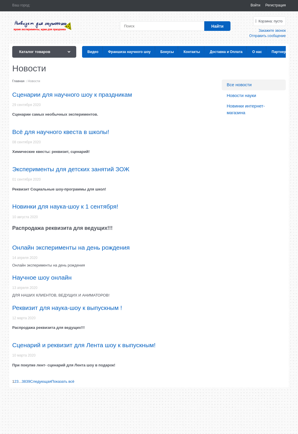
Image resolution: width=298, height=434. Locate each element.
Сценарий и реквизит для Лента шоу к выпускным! (84, 345)
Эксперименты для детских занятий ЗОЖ (71, 169)
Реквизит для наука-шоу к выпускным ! (67, 307)
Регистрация (275, 5)
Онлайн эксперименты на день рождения (71, 247)
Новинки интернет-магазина (246, 109)
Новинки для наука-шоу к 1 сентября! (65, 206)
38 (24, 381)
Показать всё (62, 381)
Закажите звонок (272, 31)
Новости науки (241, 95)
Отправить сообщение (267, 36)
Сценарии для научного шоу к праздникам (72, 94)
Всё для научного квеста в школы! (60, 131)
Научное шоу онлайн (42, 277)
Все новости (239, 84)
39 (28, 381)
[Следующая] (40, 381)
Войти (255, 5)
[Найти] (217, 26)
